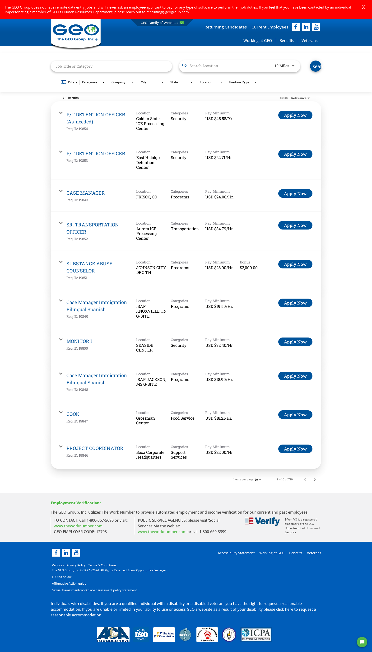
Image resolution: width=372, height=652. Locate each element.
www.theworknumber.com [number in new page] (162, 532)
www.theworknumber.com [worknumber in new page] (78, 526)
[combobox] (111, 66)
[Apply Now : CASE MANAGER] (295, 193)
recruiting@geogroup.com (167, 11)
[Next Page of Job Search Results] (314, 479)
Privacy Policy (75, 565)
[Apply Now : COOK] (295, 414)
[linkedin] (66, 553)
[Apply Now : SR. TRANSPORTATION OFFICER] (295, 225)
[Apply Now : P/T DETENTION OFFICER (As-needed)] (295, 115)
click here (284, 609)
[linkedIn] (306, 27)
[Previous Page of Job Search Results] (305, 479)
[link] (186, 121)
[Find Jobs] (315, 66)
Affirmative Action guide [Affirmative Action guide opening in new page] (68, 584)
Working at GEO (257, 40)
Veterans (310, 40)
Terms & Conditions (99, 565)
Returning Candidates (223, 27)
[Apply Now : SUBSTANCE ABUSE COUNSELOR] (295, 264)
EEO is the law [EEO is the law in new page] (61, 577)
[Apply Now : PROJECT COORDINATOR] (295, 449)
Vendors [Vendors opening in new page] (57, 565)
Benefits (286, 40)
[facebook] (296, 27)
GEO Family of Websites (162, 22)
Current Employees (269, 27)
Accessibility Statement (235, 553)
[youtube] (316, 27)
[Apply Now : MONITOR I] (295, 342)
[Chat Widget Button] (362, 642)
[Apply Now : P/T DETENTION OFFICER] (295, 154)
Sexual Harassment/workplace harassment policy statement (93, 590)
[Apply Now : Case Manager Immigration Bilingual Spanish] (295, 303)
